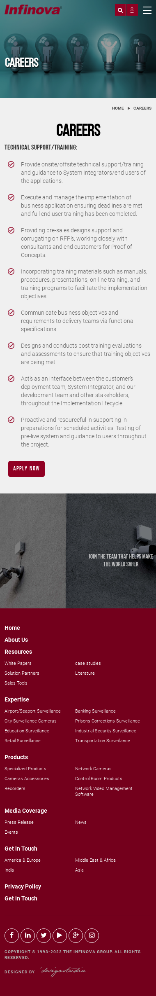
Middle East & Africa (95, 860)
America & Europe (23, 860)
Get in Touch (21, 848)
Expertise (17, 699)
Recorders (15, 788)
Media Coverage (26, 810)
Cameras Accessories (27, 778)
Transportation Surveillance (102, 740)
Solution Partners (22, 673)
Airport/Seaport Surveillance (33, 711)
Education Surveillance (27, 731)
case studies (88, 663)
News (81, 822)
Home (118, 108)
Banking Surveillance (95, 711)
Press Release (19, 822)
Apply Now (26, 469)
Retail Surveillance (23, 740)
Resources (18, 651)
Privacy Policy (23, 886)
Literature (85, 673)
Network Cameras (93, 769)
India (9, 870)
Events (11, 832)
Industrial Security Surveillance (105, 731)
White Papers (18, 663)
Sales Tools (16, 683)
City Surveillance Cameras (31, 721)
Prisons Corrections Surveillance (107, 721)
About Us (16, 639)
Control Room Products (98, 778)
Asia (79, 870)
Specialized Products (25, 769)
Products (16, 757)
